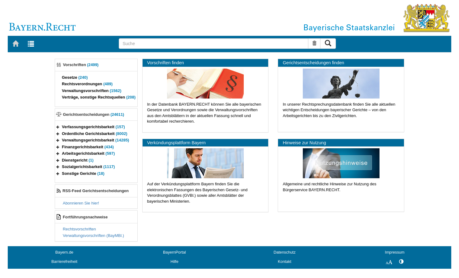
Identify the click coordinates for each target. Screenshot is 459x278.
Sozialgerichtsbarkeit (88, 166)
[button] (57, 126)
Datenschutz (284, 252)
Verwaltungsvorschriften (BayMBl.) (93, 235)
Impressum (394, 252)
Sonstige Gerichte (83, 173)
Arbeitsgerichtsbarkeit (88, 153)
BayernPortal (174, 252)
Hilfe (174, 261)
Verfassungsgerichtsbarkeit (93, 126)
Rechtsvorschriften (79, 229)
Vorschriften (81, 64)
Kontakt (284, 261)
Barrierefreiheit (64, 261)
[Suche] (213, 43)
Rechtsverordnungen (87, 84)
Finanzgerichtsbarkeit (88, 147)
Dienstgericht (77, 160)
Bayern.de (64, 252)
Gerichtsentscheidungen (93, 114)
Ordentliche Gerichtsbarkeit (94, 133)
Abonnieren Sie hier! (81, 203)
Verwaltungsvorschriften (91, 90)
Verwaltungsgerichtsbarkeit (95, 140)
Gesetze (75, 77)
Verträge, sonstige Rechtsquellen (98, 97)
